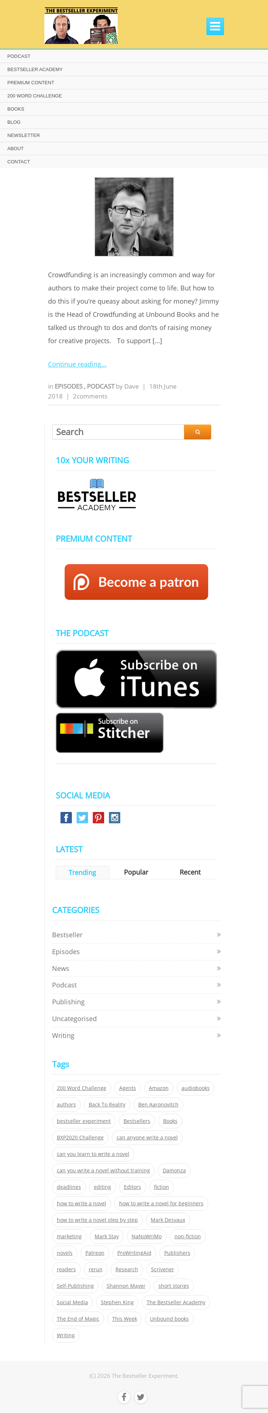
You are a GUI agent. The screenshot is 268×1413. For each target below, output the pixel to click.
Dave (131, 386)
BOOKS (15, 109)
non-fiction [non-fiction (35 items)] (188, 1236)
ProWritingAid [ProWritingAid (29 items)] (134, 1253)
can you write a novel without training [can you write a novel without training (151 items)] (103, 1170)
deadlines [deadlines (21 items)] (69, 1187)
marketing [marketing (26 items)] (69, 1236)
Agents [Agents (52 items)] (127, 1088)
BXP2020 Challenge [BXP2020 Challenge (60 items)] (80, 1137)
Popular (136, 872)
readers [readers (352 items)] (66, 1269)
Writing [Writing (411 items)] (66, 1335)
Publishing (68, 1001)
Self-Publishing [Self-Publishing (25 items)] (75, 1286)
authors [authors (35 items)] (66, 1104)
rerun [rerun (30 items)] (96, 1269)
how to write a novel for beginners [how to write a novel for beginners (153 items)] (161, 1203)
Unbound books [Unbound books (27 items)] (169, 1319)
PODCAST (18, 56)
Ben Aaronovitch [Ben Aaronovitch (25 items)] (158, 1104)
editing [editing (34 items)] (102, 1187)
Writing (63, 1035)
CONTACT (18, 161)
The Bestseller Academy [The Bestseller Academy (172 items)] (176, 1302)
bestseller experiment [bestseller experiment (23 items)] (84, 1121)
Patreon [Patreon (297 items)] (94, 1253)
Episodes (69, 386)
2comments (90, 396)
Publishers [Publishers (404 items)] (177, 1253)
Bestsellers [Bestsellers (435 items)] (137, 1121)
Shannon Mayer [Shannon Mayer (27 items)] (126, 1286)
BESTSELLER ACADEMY (35, 69)
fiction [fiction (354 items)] (161, 1187)
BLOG (14, 122)
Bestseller (67, 934)
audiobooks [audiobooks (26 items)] (195, 1088)
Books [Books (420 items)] (170, 1121)
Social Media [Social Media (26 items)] (72, 1302)
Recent (190, 872)
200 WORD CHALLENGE (34, 96)
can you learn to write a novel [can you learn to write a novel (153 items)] (93, 1154)
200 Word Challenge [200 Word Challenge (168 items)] (81, 1088)
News (60, 968)
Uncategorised (74, 1018)
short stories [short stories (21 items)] (173, 1286)
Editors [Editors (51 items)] (132, 1187)
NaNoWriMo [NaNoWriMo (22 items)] (147, 1236)
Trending (82, 872)
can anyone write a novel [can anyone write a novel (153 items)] (147, 1137)
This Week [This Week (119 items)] (124, 1319)
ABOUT (15, 148)
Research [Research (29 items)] (126, 1269)
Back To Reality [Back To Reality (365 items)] (107, 1104)
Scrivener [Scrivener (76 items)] (162, 1269)
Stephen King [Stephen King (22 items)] (117, 1302)
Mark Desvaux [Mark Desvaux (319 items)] (168, 1220)
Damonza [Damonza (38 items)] (174, 1170)
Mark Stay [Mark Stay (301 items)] (107, 1236)
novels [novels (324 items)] (65, 1253)
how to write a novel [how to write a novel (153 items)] (81, 1203)
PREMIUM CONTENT (30, 82)
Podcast (101, 386)
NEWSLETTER (23, 135)
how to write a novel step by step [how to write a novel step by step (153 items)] (97, 1220)
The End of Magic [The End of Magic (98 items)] (78, 1319)
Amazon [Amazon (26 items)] (159, 1088)
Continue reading (74, 364)
